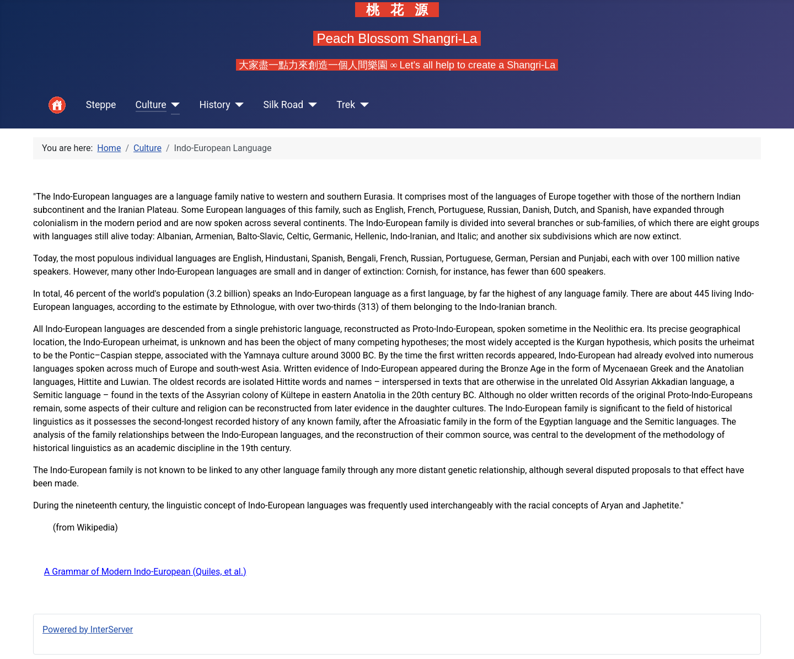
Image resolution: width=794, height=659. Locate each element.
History (215, 104)
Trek (345, 104)
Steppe (101, 104)
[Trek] (362, 105)
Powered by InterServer (87, 629)
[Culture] (173, 105)
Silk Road (284, 104)
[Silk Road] (310, 105)
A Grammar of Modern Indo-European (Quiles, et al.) (145, 571)
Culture (151, 104)
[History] (237, 105)
